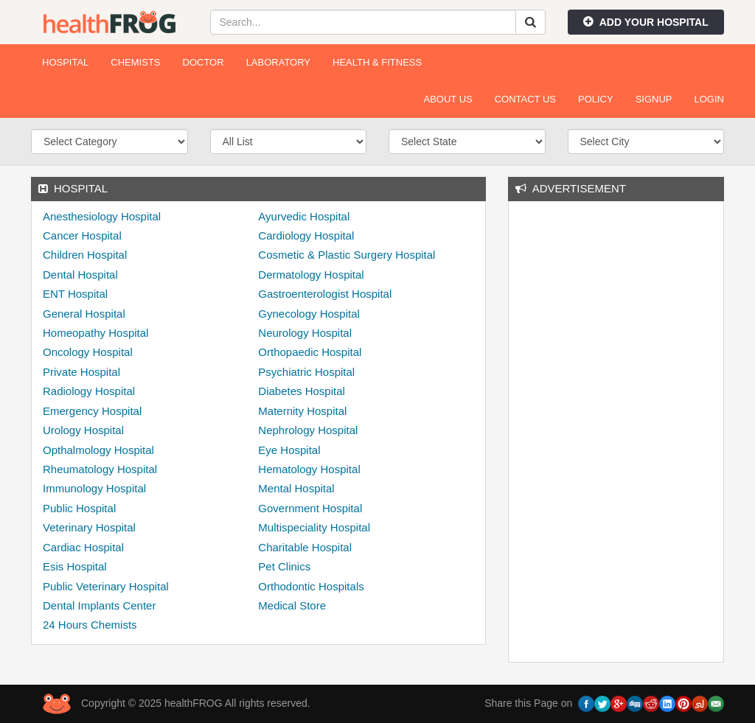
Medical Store (292, 605)
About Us (447, 99)
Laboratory (278, 62)
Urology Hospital (83, 430)
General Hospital (84, 313)
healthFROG (109, 22)
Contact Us (525, 99)
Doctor (203, 62)
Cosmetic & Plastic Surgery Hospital (346, 254)
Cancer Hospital (82, 235)
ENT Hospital (75, 293)
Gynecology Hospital (309, 313)
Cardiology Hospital (306, 235)
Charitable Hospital (305, 547)
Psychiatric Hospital (306, 372)
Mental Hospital (296, 488)
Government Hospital (310, 508)
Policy (595, 99)
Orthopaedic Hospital (309, 352)
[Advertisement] (630, 430)
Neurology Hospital (305, 332)
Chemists (135, 62)
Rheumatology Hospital (100, 469)
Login (709, 99)
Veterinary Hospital (89, 527)
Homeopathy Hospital (95, 332)
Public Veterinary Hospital (106, 586)
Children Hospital (85, 254)
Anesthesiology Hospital (102, 216)
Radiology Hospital (89, 391)
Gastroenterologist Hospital (325, 293)
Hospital (65, 62)
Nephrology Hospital (308, 430)
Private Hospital (81, 372)
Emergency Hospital (92, 411)
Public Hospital (79, 508)
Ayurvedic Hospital (303, 216)
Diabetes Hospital (301, 391)
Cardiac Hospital (83, 547)
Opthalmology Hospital (98, 450)
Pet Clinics (284, 566)
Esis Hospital (75, 566)
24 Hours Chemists (90, 624)
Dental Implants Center (99, 605)
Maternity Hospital (302, 411)
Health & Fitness (377, 62)
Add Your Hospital (646, 22)
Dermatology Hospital (310, 274)
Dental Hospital (80, 274)
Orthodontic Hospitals (310, 586)
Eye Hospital (289, 450)
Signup (654, 99)
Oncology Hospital (88, 352)
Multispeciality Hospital (314, 527)
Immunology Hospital (94, 488)
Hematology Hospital (309, 469)
